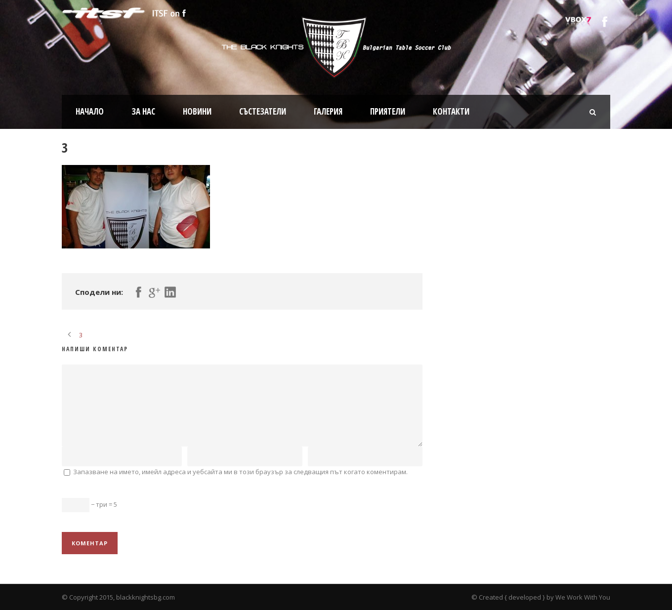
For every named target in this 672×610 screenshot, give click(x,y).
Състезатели (262, 111)
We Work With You (582, 597)
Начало (90, 111)
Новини (197, 111)
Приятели (387, 111)
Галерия (328, 111)
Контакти (451, 111)
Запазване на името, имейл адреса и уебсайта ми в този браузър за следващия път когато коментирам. (240, 471)
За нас (143, 111)
